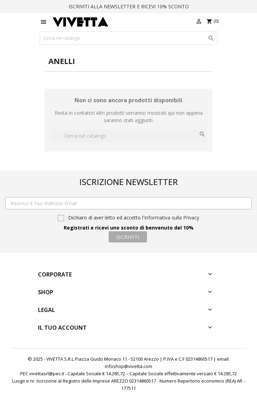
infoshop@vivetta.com (128, 366)
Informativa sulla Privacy (171, 217)
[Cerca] (128, 38)
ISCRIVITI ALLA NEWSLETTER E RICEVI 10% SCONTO (129, 6)
